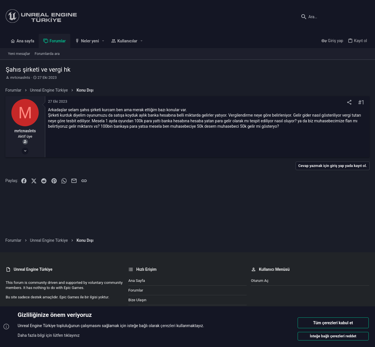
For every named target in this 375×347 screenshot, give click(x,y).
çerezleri (168, 326)
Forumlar (135, 290)
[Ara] (333, 17)
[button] (103, 40)
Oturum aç (260, 280)
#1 (361, 102)
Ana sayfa (136, 280)
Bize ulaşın (137, 300)
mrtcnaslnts (20, 77)
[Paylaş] (349, 102)
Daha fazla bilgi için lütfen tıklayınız (49, 335)
